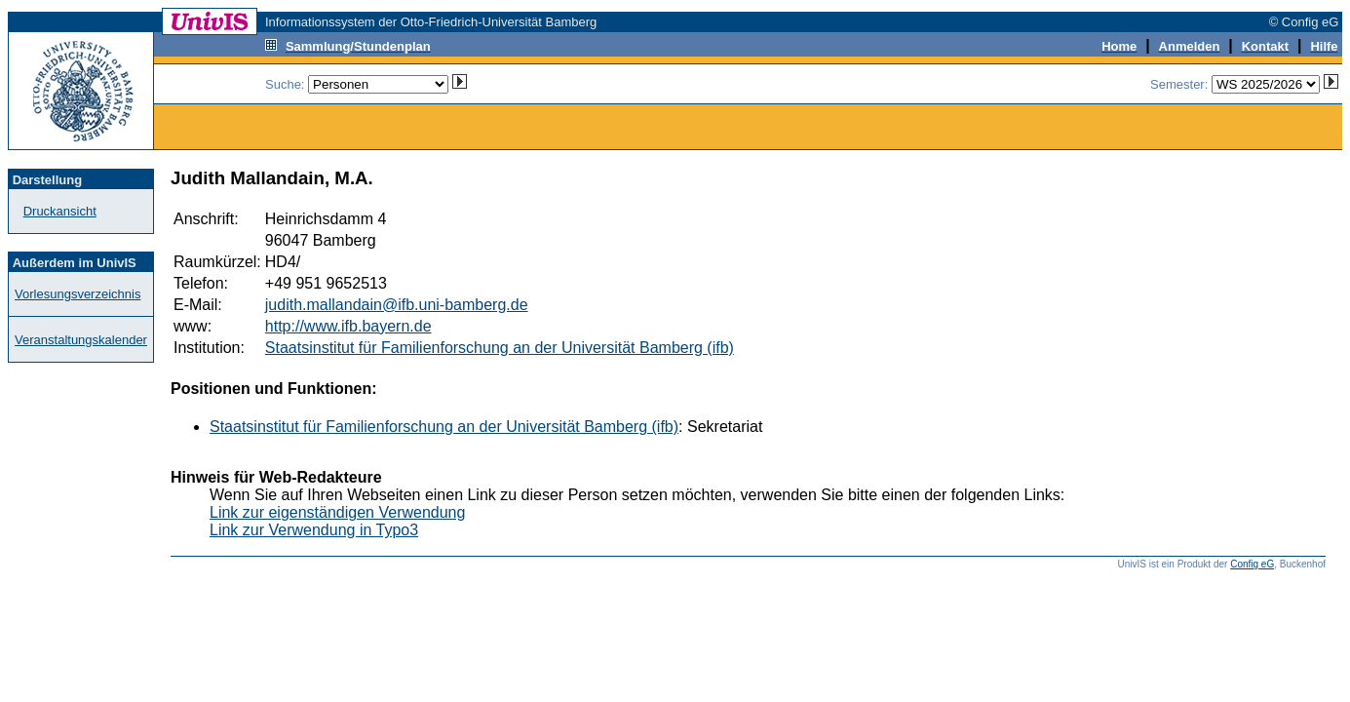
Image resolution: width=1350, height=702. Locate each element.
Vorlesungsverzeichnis (77, 294)
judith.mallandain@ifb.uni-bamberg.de (396, 304)
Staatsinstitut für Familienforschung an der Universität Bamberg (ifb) (499, 347)
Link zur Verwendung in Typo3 (314, 530)
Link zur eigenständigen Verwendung (337, 512)
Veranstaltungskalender (81, 339)
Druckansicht (59, 211)
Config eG (1252, 564)
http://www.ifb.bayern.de (348, 326)
